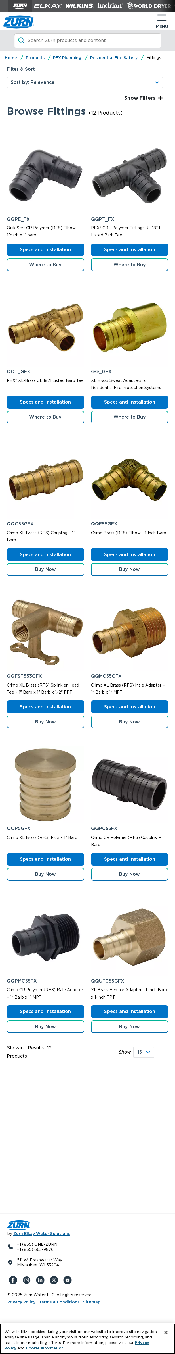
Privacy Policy (21, 1302)
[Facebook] (14, 1280)
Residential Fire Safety (114, 57)
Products (35, 57)
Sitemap (91, 1302)
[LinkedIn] (41, 1280)
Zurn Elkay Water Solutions (41, 1233)
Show (125, 1052)
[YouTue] (68, 1280)
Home (11, 57)
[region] (87, 1338)
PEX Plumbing (67, 57)
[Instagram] (27, 1280)
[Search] (88, 40)
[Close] (166, 1332)
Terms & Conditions (60, 1302)
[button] (45, 569)
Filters (146, 98)
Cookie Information (45, 1348)
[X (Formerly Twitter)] (55, 1280)
